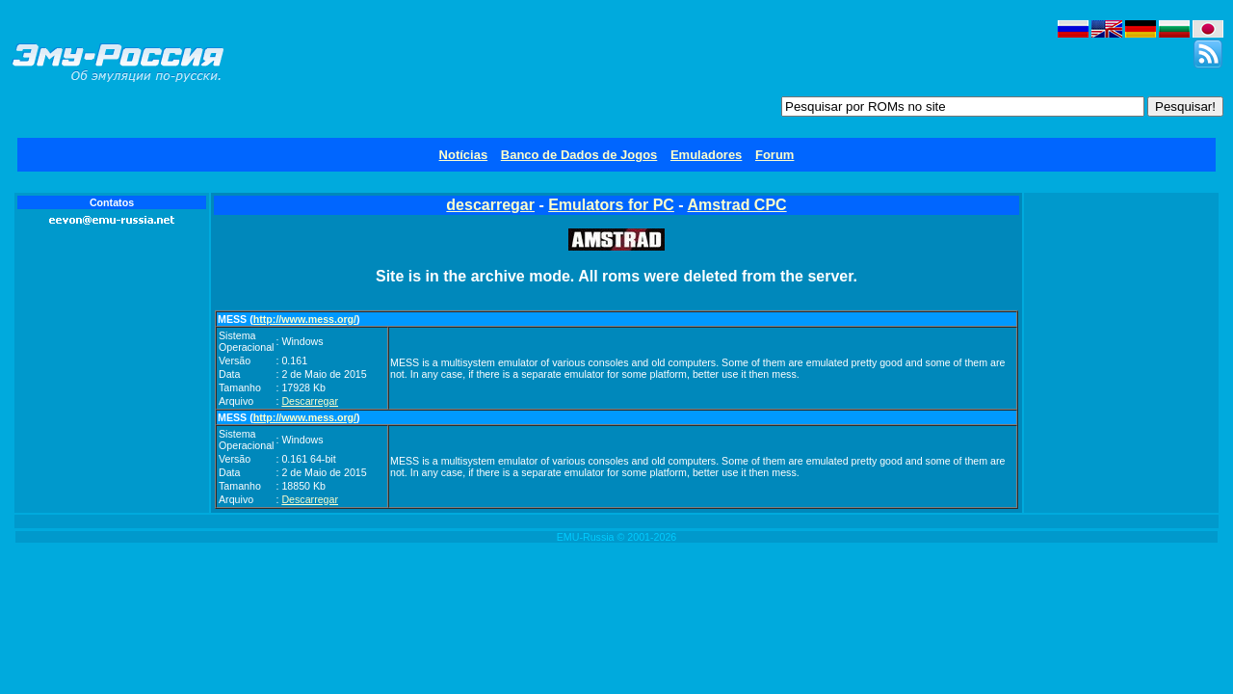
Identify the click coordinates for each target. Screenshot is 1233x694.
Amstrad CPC (737, 205)
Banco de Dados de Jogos (579, 154)
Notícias (463, 154)
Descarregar (309, 401)
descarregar (490, 205)
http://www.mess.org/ (304, 319)
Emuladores (706, 154)
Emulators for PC (611, 205)
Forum (774, 154)
